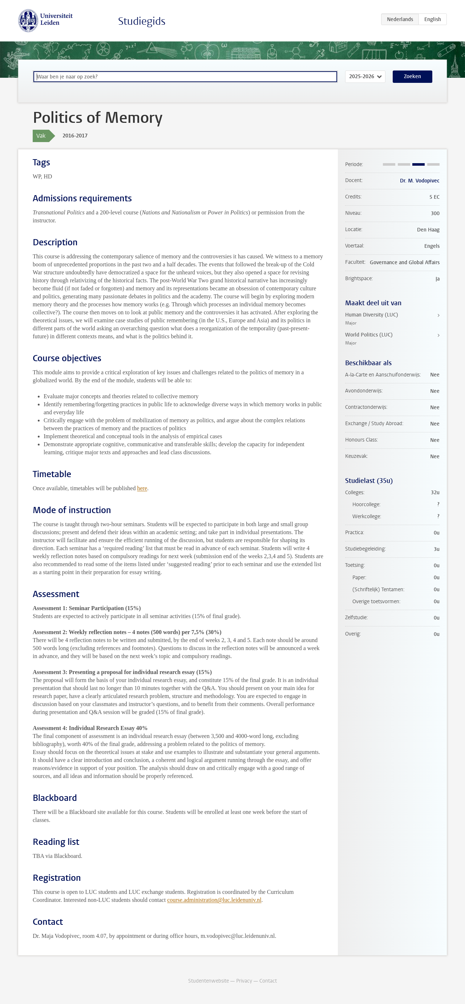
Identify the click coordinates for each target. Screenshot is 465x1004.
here (142, 488)
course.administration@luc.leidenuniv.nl (214, 900)
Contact (268, 980)
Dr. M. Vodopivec (420, 180)
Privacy (244, 980)
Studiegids (142, 21)
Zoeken (412, 76)
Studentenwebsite (208, 980)
